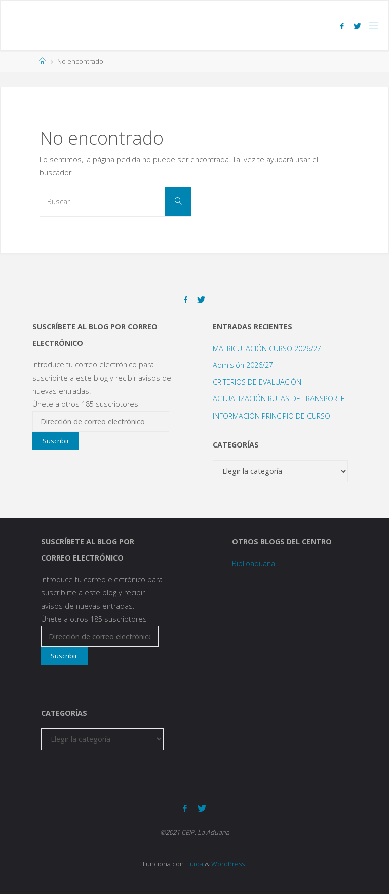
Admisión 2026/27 (243, 365)
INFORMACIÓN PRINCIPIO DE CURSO (271, 416)
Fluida (193, 863)
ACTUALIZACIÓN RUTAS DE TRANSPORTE (279, 398)
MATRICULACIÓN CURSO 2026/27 (267, 348)
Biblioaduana (253, 563)
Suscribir (56, 440)
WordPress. (228, 863)
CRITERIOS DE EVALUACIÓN (257, 382)
